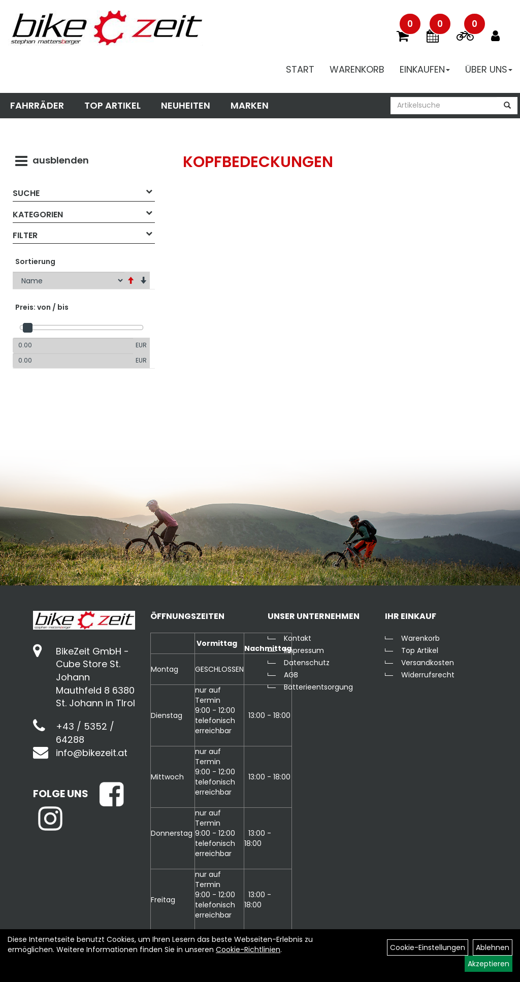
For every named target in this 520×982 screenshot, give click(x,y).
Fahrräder (37, 105)
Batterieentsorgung (318, 687)
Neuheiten (185, 105)
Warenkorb (357, 69)
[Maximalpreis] (73, 360)
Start (300, 69)
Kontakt (297, 638)
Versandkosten (427, 663)
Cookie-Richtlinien (248, 949)
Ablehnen (492, 947)
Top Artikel (112, 105)
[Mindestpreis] (73, 345)
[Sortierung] (68, 280)
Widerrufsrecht (427, 675)
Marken (250, 105)
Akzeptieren (488, 964)
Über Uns (488, 69)
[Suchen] (507, 105)
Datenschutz (307, 663)
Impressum (304, 650)
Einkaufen (425, 69)
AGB (291, 675)
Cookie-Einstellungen (427, 947)
